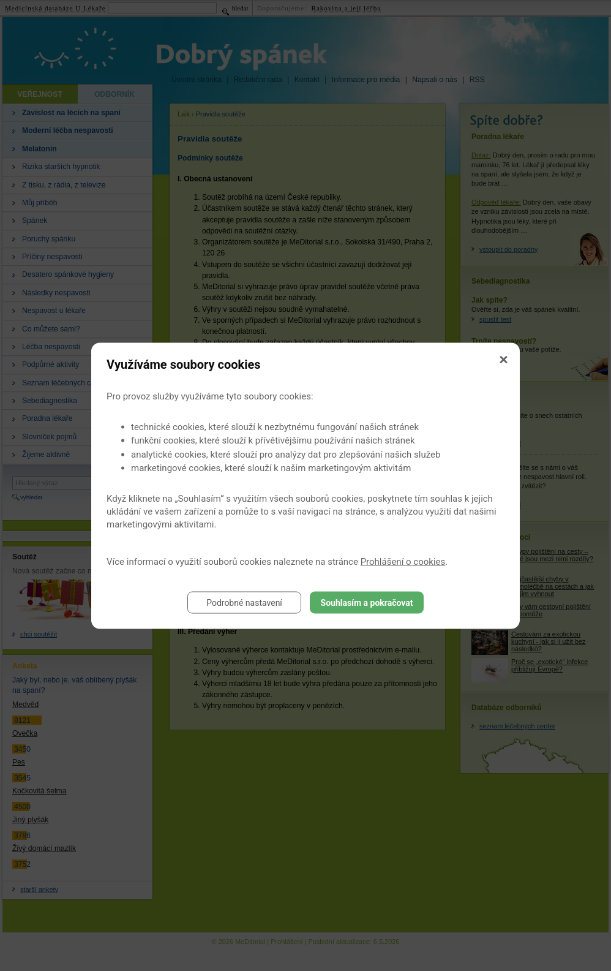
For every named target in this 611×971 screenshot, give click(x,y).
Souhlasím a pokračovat (367, 602)
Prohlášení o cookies (403, 561)
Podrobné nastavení (244, 602)
